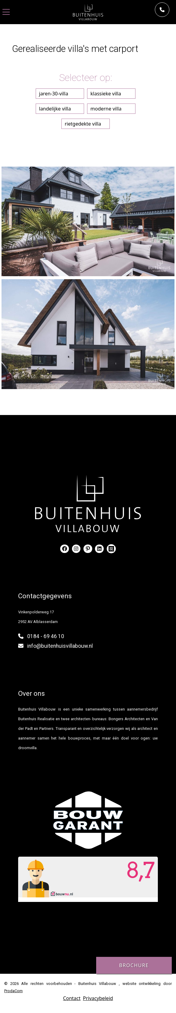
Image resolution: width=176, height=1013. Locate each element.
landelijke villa (55, 108)
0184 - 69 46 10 (45, 636)
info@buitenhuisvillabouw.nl (60, 646)
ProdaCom (13, 991)
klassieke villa (105, 93)
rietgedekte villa (83, 123)
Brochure (134, 965)
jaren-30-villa (53, 93)
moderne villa (106, 108)
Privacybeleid (98, 998)
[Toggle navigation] (6, 12)
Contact (71, 998)
